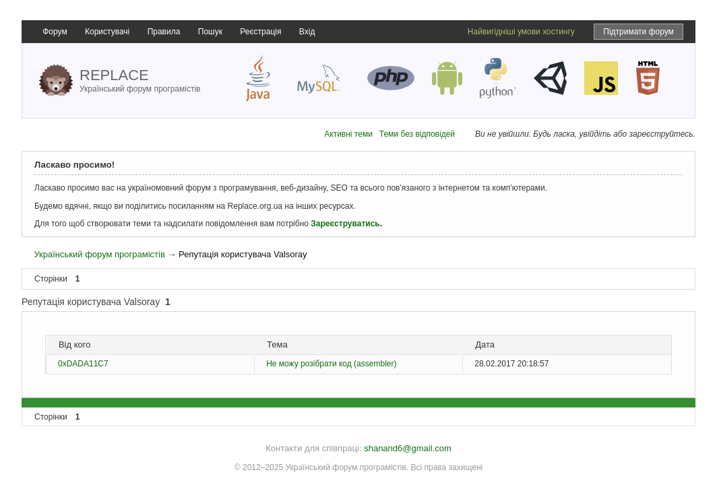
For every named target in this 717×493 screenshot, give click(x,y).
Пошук (210, 31)
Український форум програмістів (99, 254)
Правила (164, 31)
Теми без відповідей (417, 134)
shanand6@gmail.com (407, 448)
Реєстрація (260, 31)
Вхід (307, 31)
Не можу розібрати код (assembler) (331, 363)
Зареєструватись (345, 223)
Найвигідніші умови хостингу (521, 31)
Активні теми (348, 134)
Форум (54, 31)
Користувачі (107, 31)
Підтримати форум (638, 31)
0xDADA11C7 (83, 363)
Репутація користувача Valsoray (243, 254)
